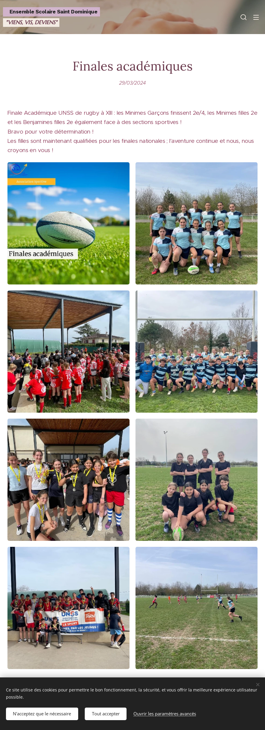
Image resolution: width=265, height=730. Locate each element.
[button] (243, 17)
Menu (256, 17)
